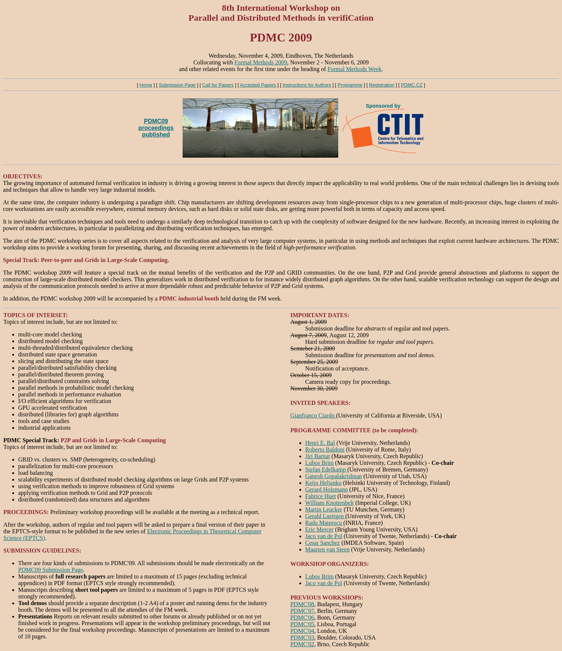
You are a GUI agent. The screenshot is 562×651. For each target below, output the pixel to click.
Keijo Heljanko (323, 483)
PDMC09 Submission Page (50, 570)
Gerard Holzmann (326, 489)
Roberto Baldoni (325, 449)
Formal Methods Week (354, 69)
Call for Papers (218, 85)
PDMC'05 (302, 624)
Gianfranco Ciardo (313, 415)
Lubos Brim (319, 463)
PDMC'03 (302, 637)
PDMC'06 (302, 617)
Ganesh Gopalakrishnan (333, 476)
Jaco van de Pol (323, 536)
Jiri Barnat (317, 456)
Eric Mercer (319, 529)
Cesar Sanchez (322, 543)
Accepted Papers (258, 85)
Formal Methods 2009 (261, 62)
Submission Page (177, 85)
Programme (349, 85)
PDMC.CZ (411, 85)
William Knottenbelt (329, 503)
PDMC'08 (302, 604)
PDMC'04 (302, 631)
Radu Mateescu (324, 523)
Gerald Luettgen (325, 516)
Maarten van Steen (327, 549)
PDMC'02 (302, 644)
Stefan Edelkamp (326, 469)
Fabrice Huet (320, 496)
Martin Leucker (323, 509)
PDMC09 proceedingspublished (156, 128)
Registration (381, 85)
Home (146, 85)
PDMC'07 (302, 611)
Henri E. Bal (320, 443)
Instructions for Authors (307, 85)
